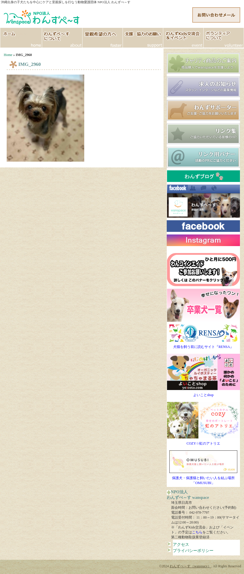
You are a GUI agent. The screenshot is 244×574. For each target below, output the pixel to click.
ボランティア (224, 38)
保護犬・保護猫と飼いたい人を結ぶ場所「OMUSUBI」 (203, 478)
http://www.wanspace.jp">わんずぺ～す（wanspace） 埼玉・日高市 (42, 16)
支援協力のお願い (143, 38)
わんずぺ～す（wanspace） (190, 566)
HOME (21, 38)
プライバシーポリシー (193, 550)
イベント (183, 38)
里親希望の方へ (102, 38)
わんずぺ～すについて (62, 38)
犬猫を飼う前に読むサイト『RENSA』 (203, 345)
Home (8, 55)
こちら (197, 532)
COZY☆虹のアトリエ (203, 441)
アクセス (181, 544)
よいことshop (203, 393)
